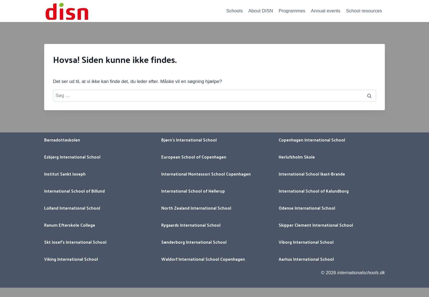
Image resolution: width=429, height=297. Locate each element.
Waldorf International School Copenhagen (203, 259)
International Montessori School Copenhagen (206, 173)
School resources (364, 10)
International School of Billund (74, 191)
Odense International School (307, 208)
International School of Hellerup (193, 191)
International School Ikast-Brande (312, 173)
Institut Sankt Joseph (65, 173)
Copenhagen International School (312, 139)
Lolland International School (72, 208)
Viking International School (71, 259)
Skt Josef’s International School (75, 242)
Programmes (292, 10)
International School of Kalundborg (314, 191)
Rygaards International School (191, 225)
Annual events (325, 10)
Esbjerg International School (72, 156)
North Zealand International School (196, 208)
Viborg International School (306, 242)
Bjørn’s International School (189, 139)
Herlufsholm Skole (297, 156)
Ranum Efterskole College (69, 225)
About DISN (261, 10)
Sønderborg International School (194, 242)
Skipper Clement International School (316, 225)
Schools (234, 10)
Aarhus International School (306, 259)
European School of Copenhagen (193, 156)
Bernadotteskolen (62, 139)
